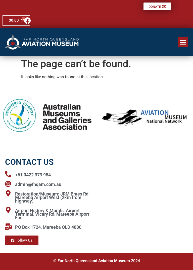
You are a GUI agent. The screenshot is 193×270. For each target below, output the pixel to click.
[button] (183, 42)
